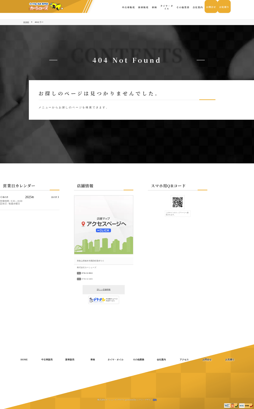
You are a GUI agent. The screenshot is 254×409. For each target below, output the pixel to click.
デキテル (121, 399)
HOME (26, 22)
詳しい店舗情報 (127, 289)
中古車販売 (127, 7)
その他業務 (181, 7)
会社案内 (196, 7)
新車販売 (142, 7)
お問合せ (210, 7)
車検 (153, 7)
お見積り (224, 7)
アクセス (184, 359)
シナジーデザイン (144, 399)
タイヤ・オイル (165, 7)
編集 (155, 399)
